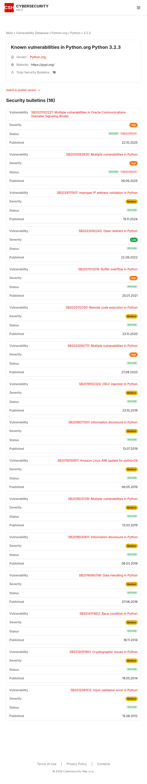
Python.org (59, 33)
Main (9, 33)
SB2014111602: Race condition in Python (109, 613)
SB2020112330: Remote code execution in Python (102, 307)
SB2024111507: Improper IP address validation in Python (97, 193)
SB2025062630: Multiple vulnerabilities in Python (102, 154)
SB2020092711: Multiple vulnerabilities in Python (103, 346)
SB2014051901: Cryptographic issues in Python (103, 652)
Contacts (103, 764)
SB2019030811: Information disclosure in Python (103, 537)
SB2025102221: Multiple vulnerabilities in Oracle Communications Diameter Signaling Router (78, 114)
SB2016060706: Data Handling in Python (108, 575)
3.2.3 (87, 33)
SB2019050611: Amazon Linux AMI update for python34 (97, 460)
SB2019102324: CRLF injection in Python (108, 384)
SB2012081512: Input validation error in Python (104, 690)
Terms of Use (46, 764)
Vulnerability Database (32, 33)
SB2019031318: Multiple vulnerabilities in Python (103, 499)
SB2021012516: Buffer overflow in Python (108, 269)
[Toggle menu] (138, 7)
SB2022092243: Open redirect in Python (108, 231)
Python (75, 33)
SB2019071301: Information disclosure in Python (103, 422)
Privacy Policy (77, 764)
